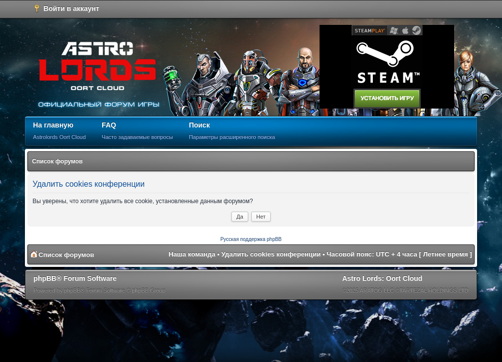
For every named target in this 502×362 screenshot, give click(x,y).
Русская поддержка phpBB (251, 239)
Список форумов (57, 161)
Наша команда (191, 254)
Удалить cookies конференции (271, 254)
